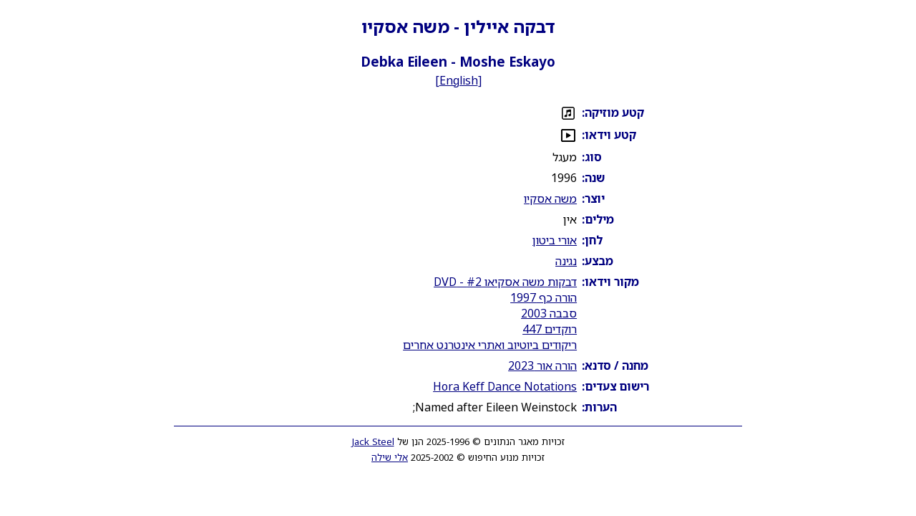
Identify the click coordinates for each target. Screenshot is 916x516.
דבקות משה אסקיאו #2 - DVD (505, 282)
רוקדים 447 (549, 329)
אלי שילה (389, 457)
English (458, 80)
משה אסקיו (550, 198)
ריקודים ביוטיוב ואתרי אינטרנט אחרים (490, 345)
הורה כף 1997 (543, 297)
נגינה (566, 261)
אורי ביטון (554, 240)
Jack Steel (373, 441)
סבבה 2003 (549, 313)
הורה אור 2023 (542, 365)
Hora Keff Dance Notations (505, 386)
